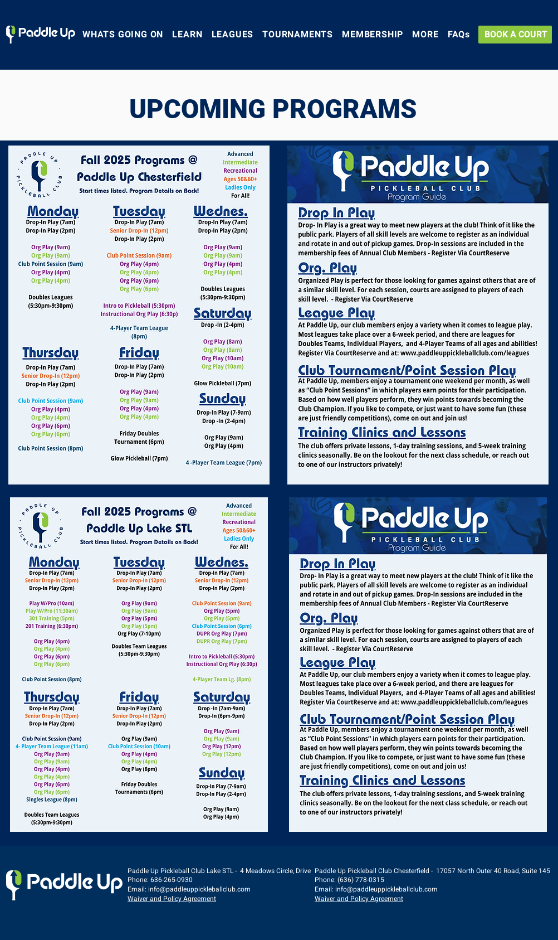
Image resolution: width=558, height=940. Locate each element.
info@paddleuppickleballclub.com (199, 889)
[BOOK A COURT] (515, 34)
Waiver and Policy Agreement (172, 899)
